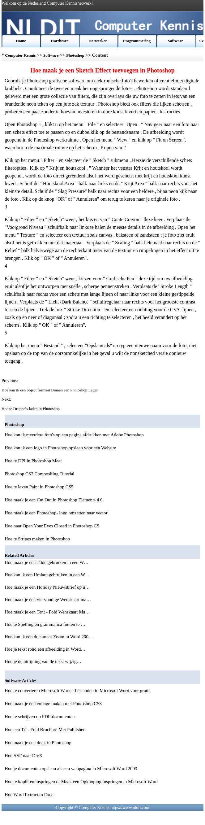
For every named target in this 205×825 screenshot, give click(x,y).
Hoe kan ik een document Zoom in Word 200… (49, 636)
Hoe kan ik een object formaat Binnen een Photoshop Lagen (50, 390)
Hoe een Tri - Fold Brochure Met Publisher (45, 729)
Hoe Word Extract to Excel (30, 794)
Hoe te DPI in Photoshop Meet (33, 460)
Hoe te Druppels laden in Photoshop (31, 408)
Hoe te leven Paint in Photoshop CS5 (39, 486)
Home (21, 40)
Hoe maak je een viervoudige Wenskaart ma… (48, 599)
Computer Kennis (20, 55)
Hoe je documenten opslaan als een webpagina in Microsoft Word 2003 (71, 768)
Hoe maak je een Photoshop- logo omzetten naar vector (56, 512)
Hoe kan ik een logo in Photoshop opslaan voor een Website (60, 447)
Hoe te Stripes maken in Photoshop (37, 538)
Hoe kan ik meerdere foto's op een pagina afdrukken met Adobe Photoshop (74, 434)
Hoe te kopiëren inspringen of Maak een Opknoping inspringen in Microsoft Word (81, 781)
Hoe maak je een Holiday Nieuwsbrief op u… (47, 587)
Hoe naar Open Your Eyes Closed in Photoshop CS (52, 525)
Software (175, 40)
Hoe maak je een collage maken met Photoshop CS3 (53, 703)
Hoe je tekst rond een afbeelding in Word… (45, 649)
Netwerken (98, 40)
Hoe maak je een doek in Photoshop (38, 742)
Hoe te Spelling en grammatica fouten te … (45, 624)
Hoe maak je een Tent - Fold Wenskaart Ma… (47, 611)
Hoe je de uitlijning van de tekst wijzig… (43, 661)
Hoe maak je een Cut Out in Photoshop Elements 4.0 (54, 499)
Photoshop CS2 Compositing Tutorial (39, 473)
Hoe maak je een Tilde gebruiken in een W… (46, 562)
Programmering (137, 40)
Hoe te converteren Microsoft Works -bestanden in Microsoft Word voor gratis (77, 690)
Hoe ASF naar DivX (23, 755)
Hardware (59, 40)
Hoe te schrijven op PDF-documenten (40, 716)
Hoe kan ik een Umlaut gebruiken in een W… (47, 574)
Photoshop (75, 55)
